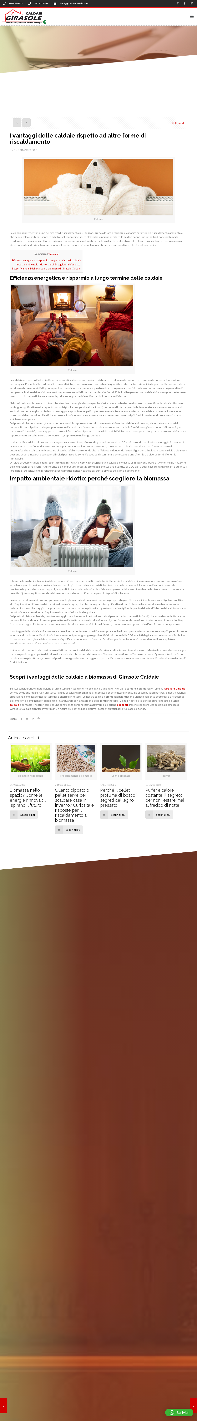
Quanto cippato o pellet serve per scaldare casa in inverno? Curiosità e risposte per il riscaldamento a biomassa (74, 803)
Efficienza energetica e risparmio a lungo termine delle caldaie (46, 259)
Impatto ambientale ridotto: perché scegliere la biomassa (48, 263)
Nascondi (53, 252)
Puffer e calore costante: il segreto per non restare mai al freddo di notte (164, 796)
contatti (122, 703)
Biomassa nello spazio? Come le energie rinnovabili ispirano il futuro (28, 796)
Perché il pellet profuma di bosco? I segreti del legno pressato (119, 796)
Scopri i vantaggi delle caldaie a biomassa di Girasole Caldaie (46, 267)
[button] (129, 16)
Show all (177, 122)
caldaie (14, 703)
